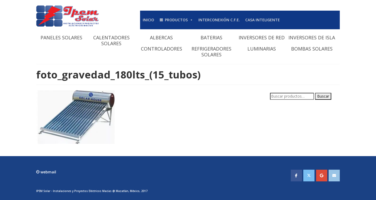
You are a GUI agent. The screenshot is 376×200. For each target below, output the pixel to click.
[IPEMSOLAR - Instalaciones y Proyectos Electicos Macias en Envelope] (334, 175)
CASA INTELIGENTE (262, 19)
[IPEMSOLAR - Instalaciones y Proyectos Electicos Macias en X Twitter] (308, 175)
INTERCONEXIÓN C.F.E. (219, 19)
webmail (47, 171)
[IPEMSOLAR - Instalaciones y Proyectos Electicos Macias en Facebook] (296, 175)
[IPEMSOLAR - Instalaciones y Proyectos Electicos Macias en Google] (321, 175)
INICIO (148, 19)
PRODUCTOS (179, 19)
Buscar (323, 96)
